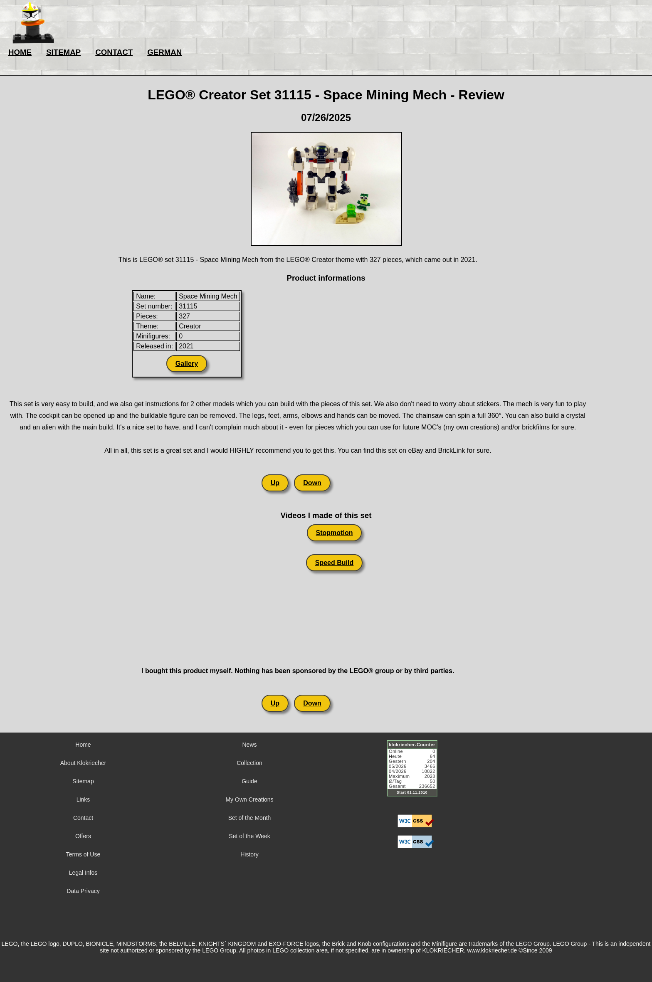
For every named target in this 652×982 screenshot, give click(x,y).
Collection (249, 763)
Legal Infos (83, 872)
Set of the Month (249, 817)
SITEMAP (63, 52)
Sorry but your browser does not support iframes (416, 773)
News (249, 744)
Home (83, 744)
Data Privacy (83, 891)
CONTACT (114, 52)
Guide (249, 781)
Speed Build (334, 562)
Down (312, 482)
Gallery (186, 363)
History (249, 854)
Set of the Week (249, 836)
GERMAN (164, 52)
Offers (83, 836)
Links (83, 799)
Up (275, 482)
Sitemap (83, 781)
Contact (83, 817)
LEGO (524, 943)
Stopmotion (334, 532)
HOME (20, 52)
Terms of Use (83, 854)
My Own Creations (249, 799)
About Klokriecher (83, 763)
